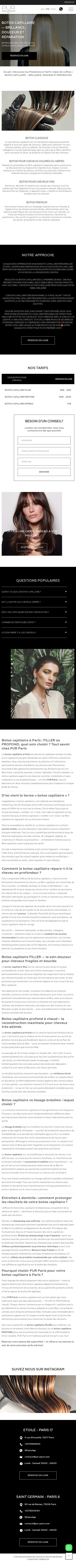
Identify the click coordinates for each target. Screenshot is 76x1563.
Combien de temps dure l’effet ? (19, 622)
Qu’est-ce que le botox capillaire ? (21, 592)
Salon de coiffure (62, 72)
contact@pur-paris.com (37, 1457)
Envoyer (44, 472)
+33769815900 (32, 1444)
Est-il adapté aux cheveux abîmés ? (21, 602)
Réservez (69, 2)
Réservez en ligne (19, 56)
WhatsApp (30, 1450)
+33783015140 (32, 1511)
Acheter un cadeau (32, 547)
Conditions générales (38, 1559)
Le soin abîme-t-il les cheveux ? (19, 633)
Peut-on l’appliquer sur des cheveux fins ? (25, 612)
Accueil (7, 72)
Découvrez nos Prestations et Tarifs (32, 72)
